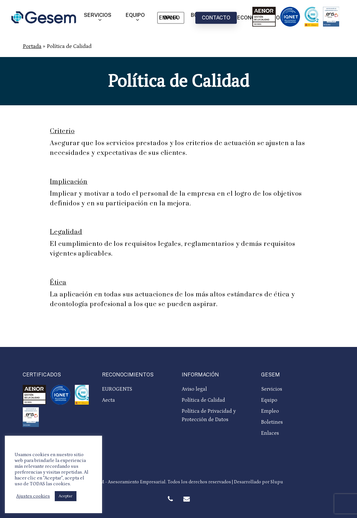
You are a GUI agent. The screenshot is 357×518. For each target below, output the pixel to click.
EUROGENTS (117, 389)
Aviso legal (194, 389)
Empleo (270, 411)
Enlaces (270, 433)
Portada (32, 46)
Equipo (269, 400)
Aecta (108, 400)
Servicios (271, 389)
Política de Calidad (203, 400)
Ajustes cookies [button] (33, 496)
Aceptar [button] (66, 496)
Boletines (272, 422)
